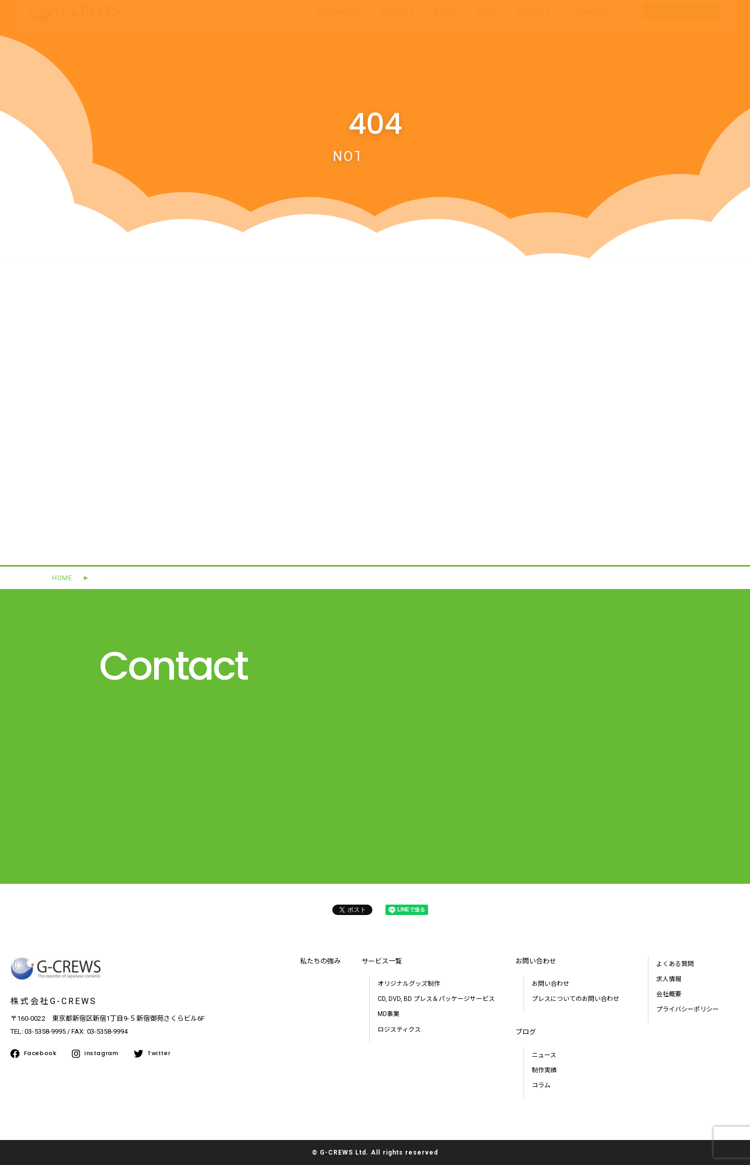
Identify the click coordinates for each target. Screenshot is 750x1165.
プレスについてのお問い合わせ (575, 999)
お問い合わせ (550, 983)
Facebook (33, 1053)
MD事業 (388, 1014)
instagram (95, 1053)
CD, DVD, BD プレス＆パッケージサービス (436, 999)
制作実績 (544, 1070)
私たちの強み (320, 961)
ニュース (544, 1055)
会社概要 (668, 994)
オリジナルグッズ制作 (409, 983)
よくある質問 (675, 964)
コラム (541, 1085)
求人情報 (668, 979)
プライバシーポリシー (687, 1009)
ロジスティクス (399, 1029)
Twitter (152, 1053)
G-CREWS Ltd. (344, 1152)
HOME (62, 578)
